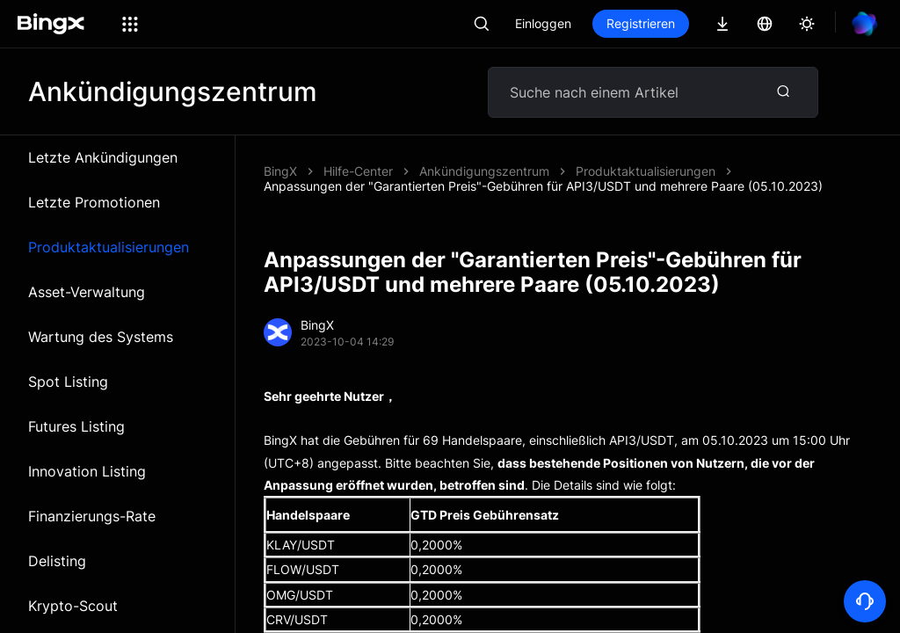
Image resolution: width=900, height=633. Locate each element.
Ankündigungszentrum (484, 171)
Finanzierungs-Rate (92, 516)
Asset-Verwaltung (86, 292)
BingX (280, 171)
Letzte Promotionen (94, 202)
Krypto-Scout (73, 606)
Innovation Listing (87, 471)
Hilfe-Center (358, 171)
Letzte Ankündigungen (103, 157)
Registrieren (640, 23)
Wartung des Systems (100, 337)
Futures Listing (76, 426)
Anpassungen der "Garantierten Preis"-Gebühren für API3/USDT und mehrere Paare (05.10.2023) (543, 185)
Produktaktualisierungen (108, 247)
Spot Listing (68, 381)
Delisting (57, 561)
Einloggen (543, 23)
